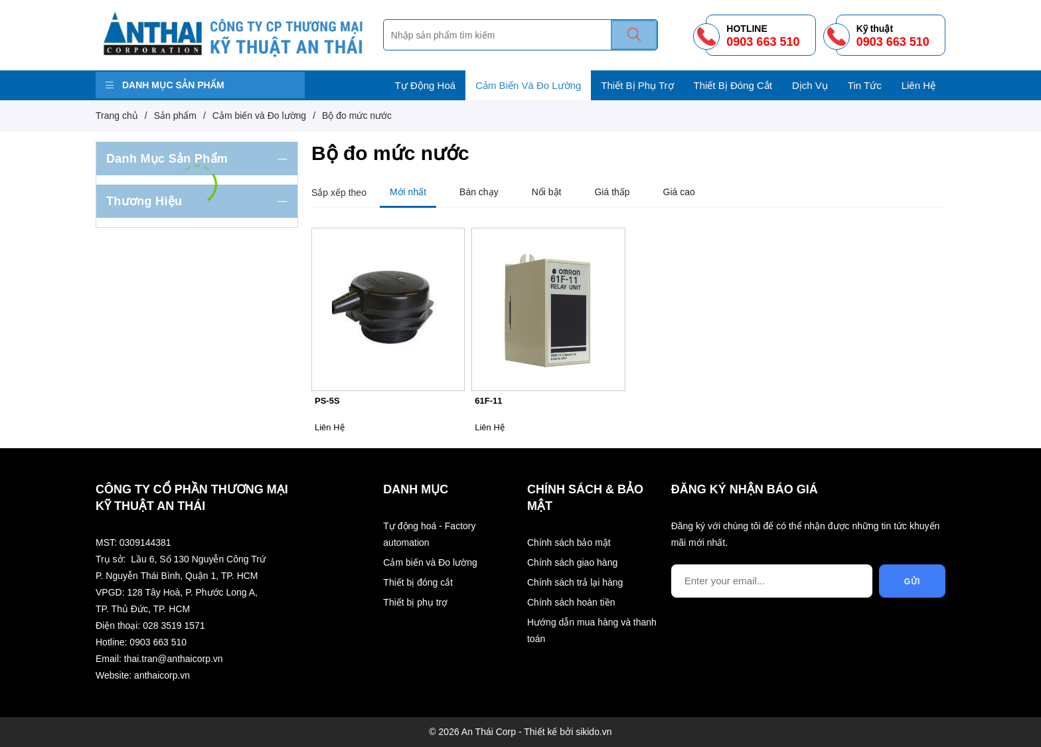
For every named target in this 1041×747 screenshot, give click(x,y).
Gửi (912, 581)
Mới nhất (408, 192)
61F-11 (488, 401)
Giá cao (679, 192)
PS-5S (327, 401)
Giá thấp (611, 192)
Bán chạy (479, 192)
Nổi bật (547, 192)
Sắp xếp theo (338, 192)
